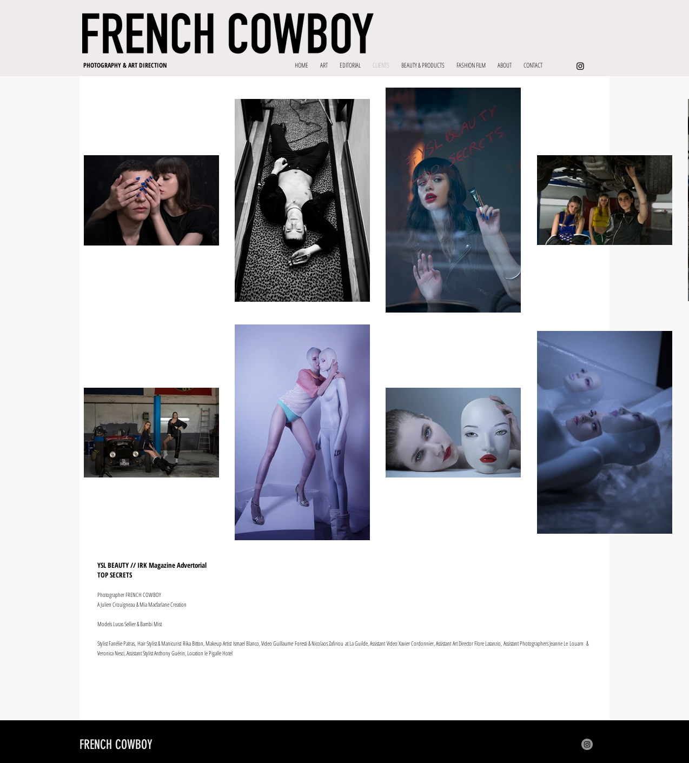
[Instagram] (580, 66)
